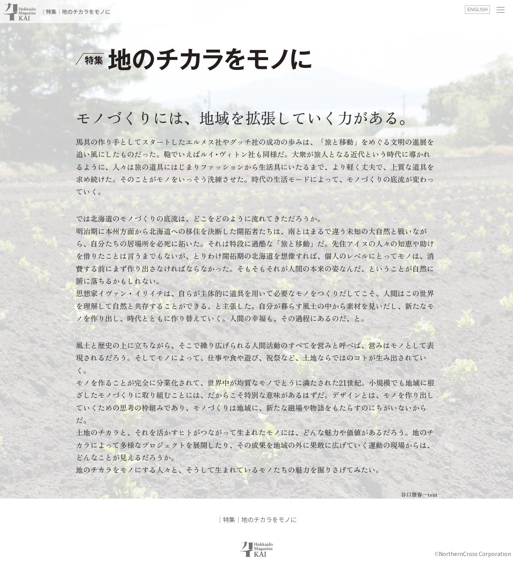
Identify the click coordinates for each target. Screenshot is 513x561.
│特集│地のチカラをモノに (75, 11)
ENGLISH (477, 9)
